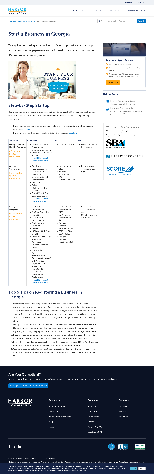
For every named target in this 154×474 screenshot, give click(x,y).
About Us (92, 406)
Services (92, 11)
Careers (91, 422)
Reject (142, 468)
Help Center (54, 411)
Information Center (136, 11)
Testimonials (93, 417)
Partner (119, 11)
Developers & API (95, 432)
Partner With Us (95, 427)
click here (26, 129)
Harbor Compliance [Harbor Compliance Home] (17, 11)
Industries (106, 11)
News (51, 427)
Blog (51, 422)
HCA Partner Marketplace (60, 417)
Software (78, 11)
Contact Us (93, 411)
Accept (133, 468)
